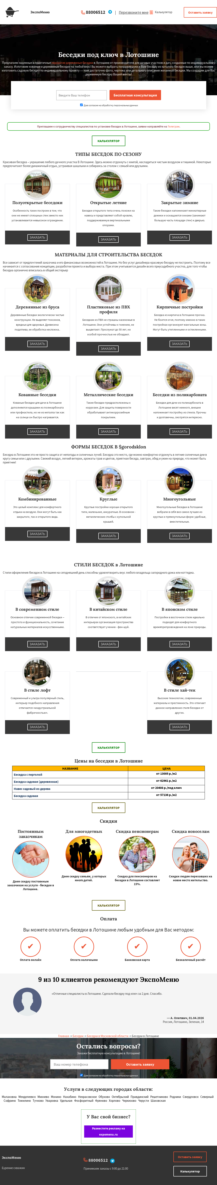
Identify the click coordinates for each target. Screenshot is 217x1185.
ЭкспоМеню (11, 1157)
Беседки (78, 1036)
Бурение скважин (13, 1168)
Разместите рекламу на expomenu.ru (108, 1131)
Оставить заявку (200, 12)
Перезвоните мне (133, 12)
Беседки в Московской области (107, 1036)
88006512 (95, 12)
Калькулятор (160, 12)
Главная (63, 1036)
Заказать (37, 237)
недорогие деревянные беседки (72, 63)
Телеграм (173, 126)
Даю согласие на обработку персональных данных (109, 105)
